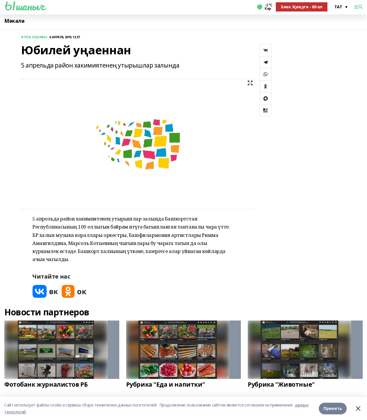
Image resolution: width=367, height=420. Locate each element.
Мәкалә (14, 21)
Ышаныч (24, 6)
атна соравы (34, 36)
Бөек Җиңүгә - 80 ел (301, 6)
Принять (332, 408)
